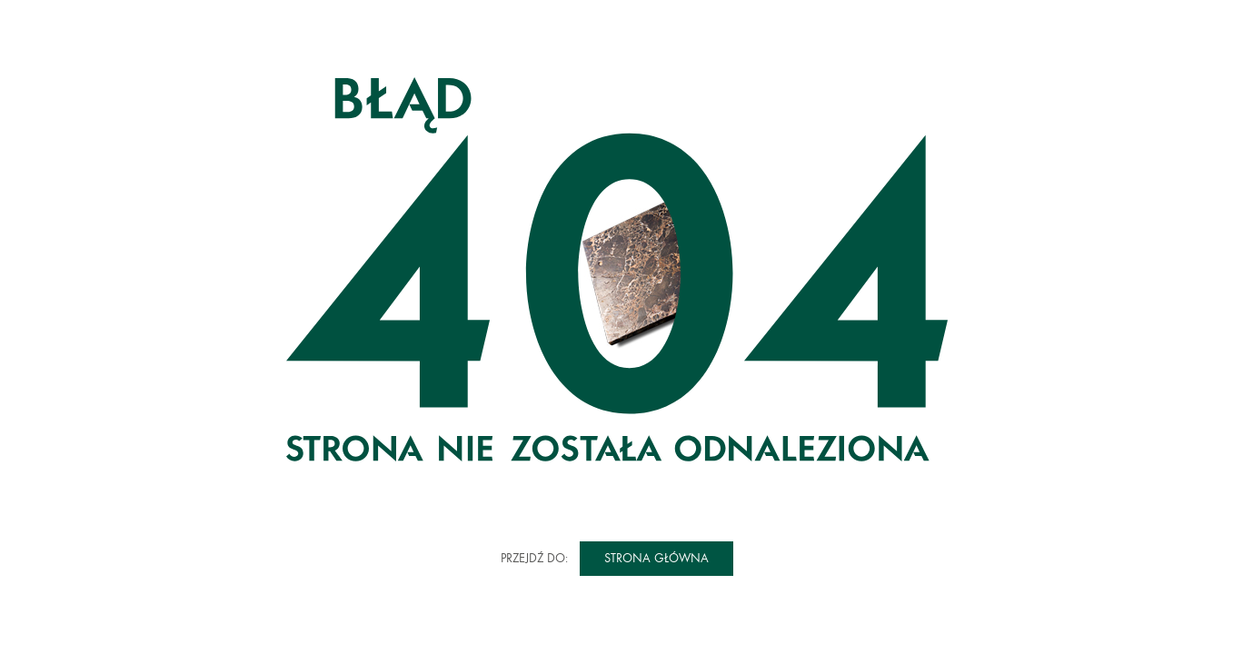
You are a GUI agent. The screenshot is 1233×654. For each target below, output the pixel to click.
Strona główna (656, 558)
